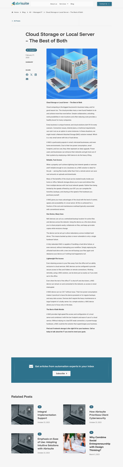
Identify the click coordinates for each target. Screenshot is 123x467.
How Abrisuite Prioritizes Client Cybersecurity (98, 415)
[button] (63, 4)
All (30, 12)
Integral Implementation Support (47, 415)
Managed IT (37, 12)
